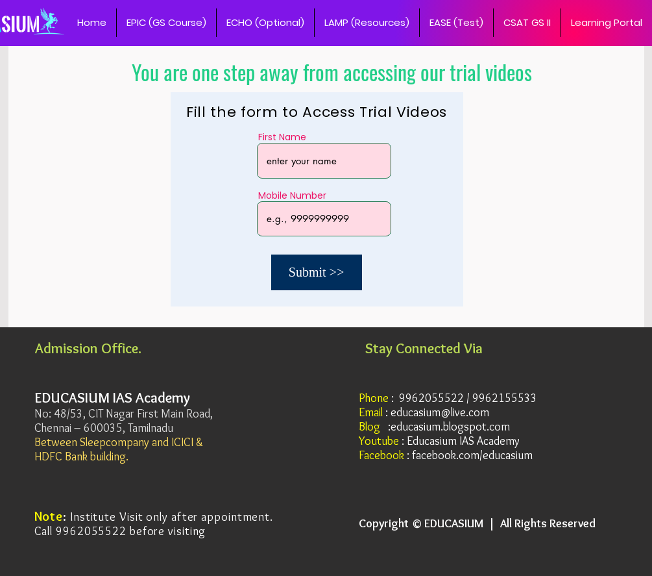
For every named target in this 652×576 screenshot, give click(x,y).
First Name (282, 137)
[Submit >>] (316, 272)
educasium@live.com (440, 412)
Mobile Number (292, 195)
